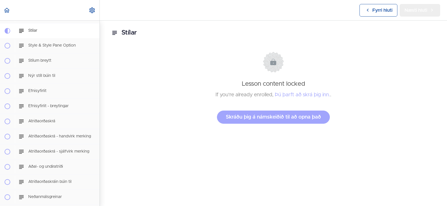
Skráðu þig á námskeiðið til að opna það (273, 117)
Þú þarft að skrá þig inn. (302, 94)
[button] (7, 10)
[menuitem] (92, 10)
